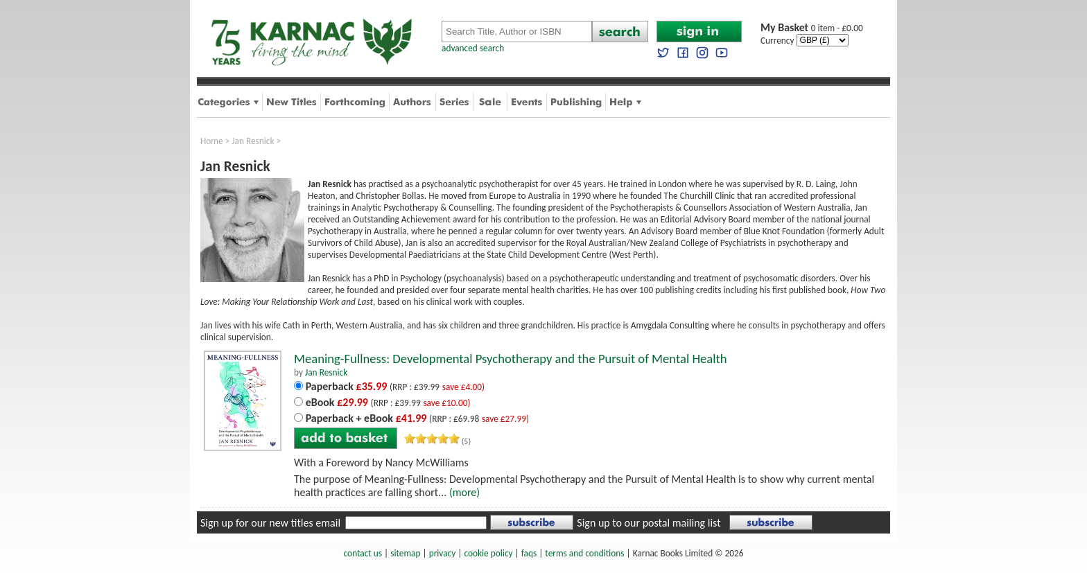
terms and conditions (584, 553)
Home (211, 141)
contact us (363, 553)
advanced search (473, 48)
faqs (529, 553)
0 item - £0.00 (811, 28)
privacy (442, 553)
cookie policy (488, 553)
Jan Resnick (253, 141)
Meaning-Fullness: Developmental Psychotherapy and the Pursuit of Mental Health (510, 359)
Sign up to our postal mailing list (648, 522)
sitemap (405, 553)
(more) (464, 492)
